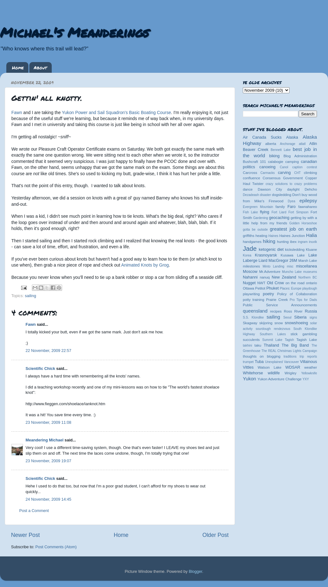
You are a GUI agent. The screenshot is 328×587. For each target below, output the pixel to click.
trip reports (308, 356)
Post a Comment (34, 511)
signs (313, 317)
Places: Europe (290, 288)
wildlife (274, 373)
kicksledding (295, 249)
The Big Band (295, 345)
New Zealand (284, 277)
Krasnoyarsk (266, 255)
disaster (265, 195)
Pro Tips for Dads (303, 300)
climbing (310, 173)
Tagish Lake (306, 340)
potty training (253, 300)
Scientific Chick (40, 368)
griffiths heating (255, 236)
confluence (251, 178)
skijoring (265, 323)
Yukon (249, 378)
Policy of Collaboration (297, 294)
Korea (247, 255)
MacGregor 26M (282, 260)
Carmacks (268, 173)
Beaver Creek (255, 149)
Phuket (272, 288)
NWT (261, 283)
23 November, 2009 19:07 (48, 461)
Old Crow (275, 283)
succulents (251, 340)
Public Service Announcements (280, 305)
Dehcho (311, 189)
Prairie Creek (277, 300)
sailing (30, 296)
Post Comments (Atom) (56, 547)
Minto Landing (273, 266)
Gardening (260, 218)
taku (258, 345)
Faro (291, 206)
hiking (269, 241)
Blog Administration (300, 156)
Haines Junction (292, 236)
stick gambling (303, 334)
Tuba (259, 362)
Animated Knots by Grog (145, 265)
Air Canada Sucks (262, 137)
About (40, 67)
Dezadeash (251, 195)
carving (284, 172)
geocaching (279, 218)
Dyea (292, 201)
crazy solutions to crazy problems (291, 184)
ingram (303, 242)
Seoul (287, 317)
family (280, 207)
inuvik (313, 242)
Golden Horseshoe (303, 223)
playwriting (251, 294)
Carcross (250, 173)
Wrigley (290, 373)
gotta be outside (255, 229)
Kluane (311, 249)
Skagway (250, 323)
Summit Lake (272, 340)
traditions (290, 356)
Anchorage (287, 144)
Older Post (215, 535)
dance (248, 189)
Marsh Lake (307, 260)
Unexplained (274, 362)
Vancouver (291, 362)
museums (310, 271)
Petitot (260, 288)
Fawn (17, 112)
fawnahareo (307, 207)
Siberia (300, 317)
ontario (311, 283)
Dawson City (270, 189)
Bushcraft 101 (254, 162)
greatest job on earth (293, 229)
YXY (305, 379)
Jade (250, 248)
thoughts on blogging (261, 356)
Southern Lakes (273, 334)
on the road (294, 283)
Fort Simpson (298, 212)
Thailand (271, 345)
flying (264, 212)
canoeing (267, 167)
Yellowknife (309, 373)
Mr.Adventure (269, 271)
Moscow (250, 271)
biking (274, 156)
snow (278, 323)
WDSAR (292, 367)
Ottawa (248, 288)
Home (18, 67)
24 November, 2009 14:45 (48, 499)
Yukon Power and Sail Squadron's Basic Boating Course (116, 112)
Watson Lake (269, 367)
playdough (309, 288)
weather (310, 367)
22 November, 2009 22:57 (48, 350)
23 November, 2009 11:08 (48, 422)
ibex (293, 242)
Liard (263, 260)
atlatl (302, 144)
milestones (251, 266)
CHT (297, 173)
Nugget (249, 283)
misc (290, 266)
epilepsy (308, 200)
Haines (273, 236)
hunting (283, 242)
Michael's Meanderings (74, 32)
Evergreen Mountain (258, 207)
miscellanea (306, 266)
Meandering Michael (44, 440)
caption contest (304, 167)
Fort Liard (279, 212)
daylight (293, 189)
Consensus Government (283, 178)
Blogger (195, 571)
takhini (247, 345)
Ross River (293, 311)
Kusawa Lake (293, 255)
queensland (255, 311)
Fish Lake (250, 212)
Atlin (313, 143)
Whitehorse (253, 373)
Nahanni (250, 277)
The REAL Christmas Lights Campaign (289, 351)
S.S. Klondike (253, 317)
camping (292, 162)
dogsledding (281, 195)
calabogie (276, 162)
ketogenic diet (271, 249)
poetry (268, 294)
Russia (311, 311)
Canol (284, 167)
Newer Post (25, 535)
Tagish (289, 340)
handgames (252, 242)
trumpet (248, 362)
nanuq (265, 277)
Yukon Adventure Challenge (279, 379)
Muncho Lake (292, 271)
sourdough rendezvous (273, 329)
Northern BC (307, 277)
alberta (270, 144)
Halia (311, 235)
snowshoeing (296, 323)
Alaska (292, 137)
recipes (276, 311)
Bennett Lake (280, 150)
